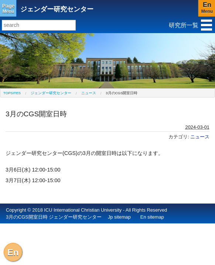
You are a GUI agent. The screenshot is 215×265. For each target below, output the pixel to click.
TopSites (12, 93)
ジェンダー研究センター (56, 9)
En (13, 252)
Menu (8, 8)
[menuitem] (12, 93)
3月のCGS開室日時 (121, 93)
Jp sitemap (119, 217)
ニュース (88, 93)
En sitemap (152, 217)
